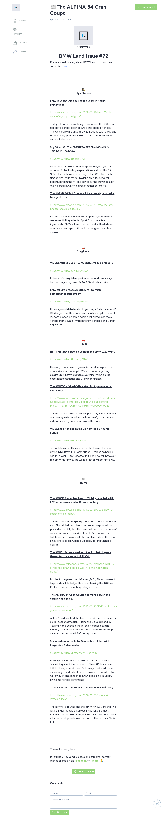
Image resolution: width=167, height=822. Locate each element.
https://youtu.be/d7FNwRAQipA (69, 270)
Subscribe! (148, 7)
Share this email (83, 771)
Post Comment (59, 812)
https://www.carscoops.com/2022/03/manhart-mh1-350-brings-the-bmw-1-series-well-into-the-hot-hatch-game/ (83, 567)
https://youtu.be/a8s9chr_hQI (68, 158)
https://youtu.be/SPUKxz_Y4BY (69, 359)
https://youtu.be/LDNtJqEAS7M (69, 301)
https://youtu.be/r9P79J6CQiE (68, 440)
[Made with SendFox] (157, 803)
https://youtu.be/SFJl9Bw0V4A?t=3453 (74, 652)
